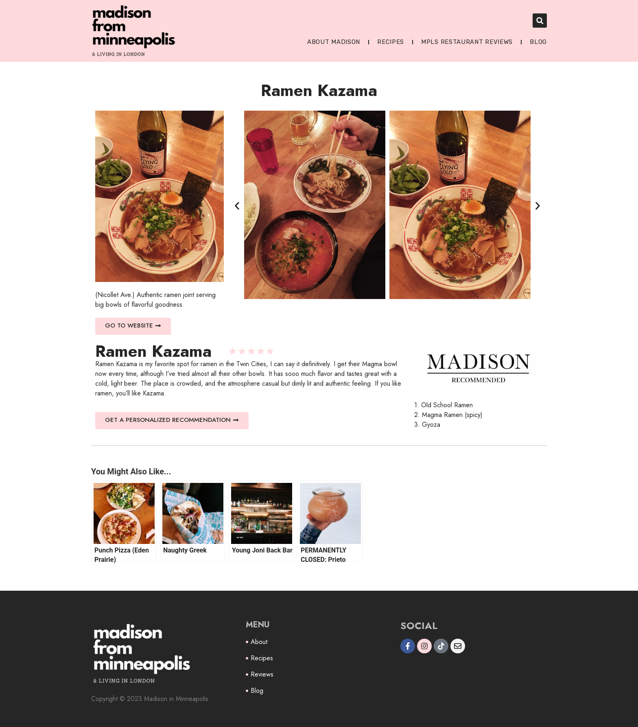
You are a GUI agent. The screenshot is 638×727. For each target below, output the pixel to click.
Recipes (390, 42)
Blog (538, 42)
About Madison (333, 42)
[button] (540, 20)
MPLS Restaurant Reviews (467, 42)
